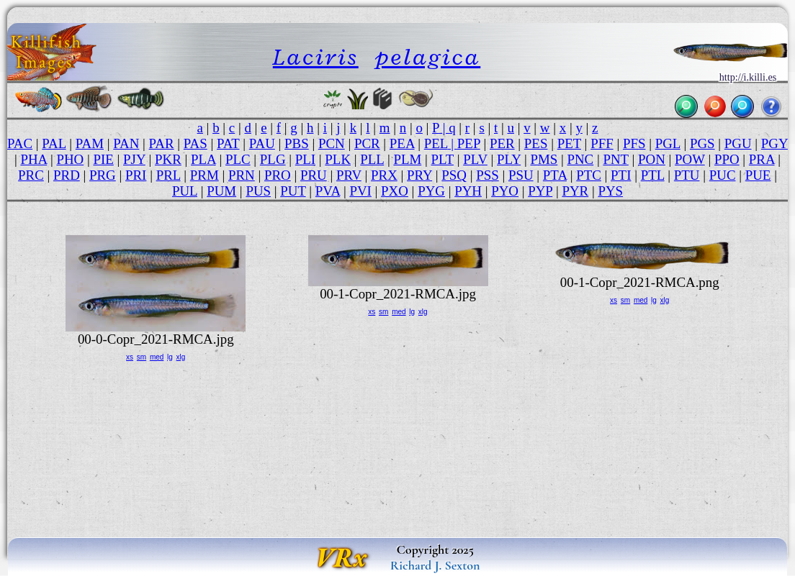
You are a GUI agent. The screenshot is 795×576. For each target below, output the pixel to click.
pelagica (427, 56)
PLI (305, 159)
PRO (277, 175)
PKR (168, 159)
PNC (580, 159)
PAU (262, 143)
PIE (103, 159)
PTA (555, 175)
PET (569, 143)
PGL (668, 143)
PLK (338, 159)
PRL (168, 175)
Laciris (316, 56)
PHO (70, 159)
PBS (296, 143)
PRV (348, 175)
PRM (204, 175)
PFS (634, 143)
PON (651, 159)
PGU (738, 143)
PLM (407, 159)
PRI (135, 175)
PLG (273, 159)
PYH (468, 190)
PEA (402, 143)
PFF (602, 143)
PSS (487, 175)
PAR (161, 143)
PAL (54, 143)
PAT (228, 143)
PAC (19, 143)
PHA (33, 159)
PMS (543, 159)
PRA (762, 159)
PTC (588, 175)
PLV (475, 159)
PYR (575, 190)
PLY (509, 159)
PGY (774, 143)
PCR (367, 143)
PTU (687, 175)
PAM (90, 143)
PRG (102, 175)
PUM (221, 190)
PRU (313, 175)
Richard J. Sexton (435, 565)
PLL (372, 159)
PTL (653, 175)
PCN (331, 143)
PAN (126, 143)
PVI (360, 190)
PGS (702, 143)
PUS (258, 190)
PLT (442, 159)
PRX (384, 175)
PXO (394, 190)
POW (690, 159)
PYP (540, 190)
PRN (241, 175)
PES (536, 143)
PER (502, 143)
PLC (238, 159)
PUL (184, 190)
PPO (727, 159)
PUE (758, 175)
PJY (134, 159)
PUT (292, 190)
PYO (504, 190)
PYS (610, 190)
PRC (31, 175)
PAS (195, 143)
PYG (431, 190)
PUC (722, 175)
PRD (66, 175)
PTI (621, 175)
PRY (419, 175)
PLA (203, 159)
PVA (327, 190)
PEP (468, 143)
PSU (521, 175)
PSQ (454, 175)
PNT (615, 159)
